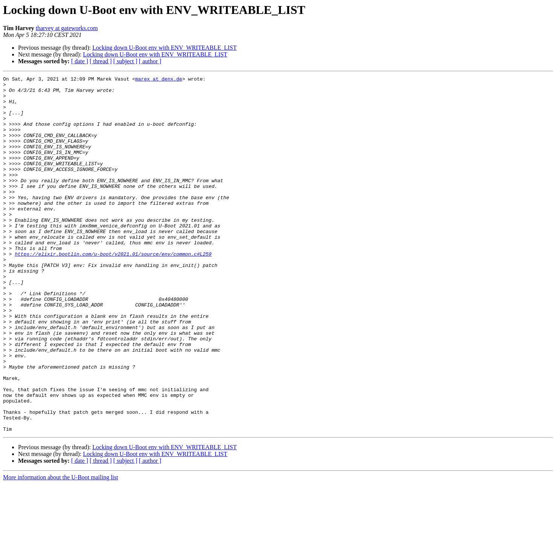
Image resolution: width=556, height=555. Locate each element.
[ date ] (79, 61)
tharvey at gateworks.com (67, 28)
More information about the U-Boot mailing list (60, 548)
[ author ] (150, 61)
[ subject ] (125, 61)
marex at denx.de (158, 79)
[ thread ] (101, 61)
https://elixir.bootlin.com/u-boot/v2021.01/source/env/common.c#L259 (113, 290)
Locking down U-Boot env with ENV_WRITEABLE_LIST (164, 47)
